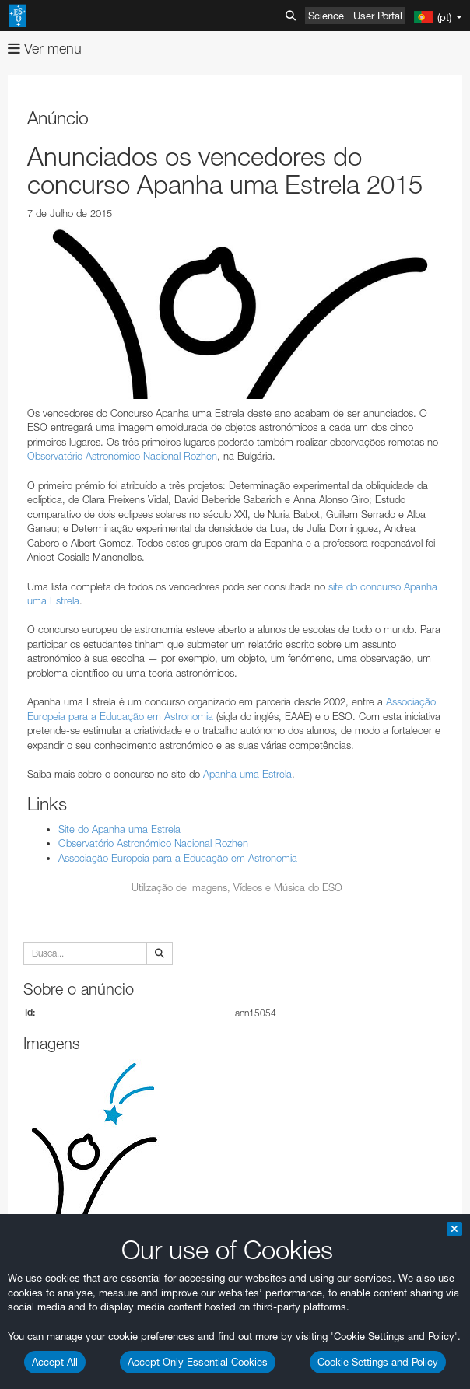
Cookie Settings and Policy (377, 1362)
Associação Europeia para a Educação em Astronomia (177, 858)
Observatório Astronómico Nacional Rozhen (122, 456)
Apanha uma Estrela (247, 774)
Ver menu (45, 48)
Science (326, 15)
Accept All (55, 1362)
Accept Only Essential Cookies (198, 1362)
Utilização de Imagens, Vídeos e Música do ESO (237, 887)
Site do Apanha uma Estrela (119, 829)
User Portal (377, 15)
